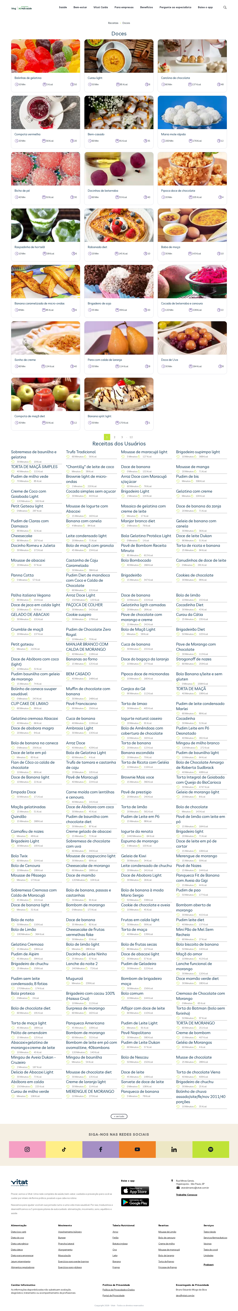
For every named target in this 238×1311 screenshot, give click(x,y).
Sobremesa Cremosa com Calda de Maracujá (34, 892)
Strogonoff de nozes (193, 658)
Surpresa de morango (85, 1008)
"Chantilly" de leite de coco (90, 466)
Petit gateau (22, 644)
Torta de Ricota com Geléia (145, 762)
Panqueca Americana (85, 1022)
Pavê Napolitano (136, 1032)
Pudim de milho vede (29, 476)
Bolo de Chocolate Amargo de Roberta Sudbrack (200, 765)
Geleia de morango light (197, 791)
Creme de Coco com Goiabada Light (28, 494)
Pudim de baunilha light (197, 752)
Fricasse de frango (167, 1267)
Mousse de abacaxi (28, 560)
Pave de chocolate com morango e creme (141, 617)
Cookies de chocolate (194, 575)
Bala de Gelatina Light (86, 752)
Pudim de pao (188, 889)
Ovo (115, 1249)
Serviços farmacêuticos (215, 1237)
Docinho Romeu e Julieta (33, 545)
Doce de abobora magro (32, 727)
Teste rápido (210, 1231)
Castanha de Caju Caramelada (82, 563)
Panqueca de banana (140, 1091)
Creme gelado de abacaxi (88, 831)
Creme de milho (166, 1243)
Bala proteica (23, 993)
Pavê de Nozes (188, 865)
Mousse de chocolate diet (89, 1071)
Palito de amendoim (29, 1032)
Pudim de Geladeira (138, 963)
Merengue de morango (196, 855)
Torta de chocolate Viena (198, 1071)
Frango (116, 1267)
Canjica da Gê (133, 688)
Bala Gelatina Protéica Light (146, 535)
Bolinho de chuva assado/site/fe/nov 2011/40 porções (200, 1096)
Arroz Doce (75, 742)
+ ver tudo (119, 1116)
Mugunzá (74, 978)
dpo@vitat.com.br (185, 1295)
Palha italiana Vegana (31, 595)
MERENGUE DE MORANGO (90, 1091)
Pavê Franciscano (81, 703)
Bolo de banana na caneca (34, 742)
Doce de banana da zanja (198, 505)
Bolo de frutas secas (139, 944)
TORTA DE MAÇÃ (191, 688)
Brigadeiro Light (135, 491)
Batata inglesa (120, 1243)
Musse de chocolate (194, 1057)
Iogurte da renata (137, 831)
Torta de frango (166, 1261)
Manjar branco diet (138, 520)
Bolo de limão (188, 595)
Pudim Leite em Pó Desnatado (192, 730)
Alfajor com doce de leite (143, 1008)
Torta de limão (134, 806)
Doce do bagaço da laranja (145, 658)
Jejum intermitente (20, 1261)
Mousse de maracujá (169, 1249)
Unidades (208, 1255)
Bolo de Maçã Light (138, 629)
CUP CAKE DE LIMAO (29, 703)
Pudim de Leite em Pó (140, 816)
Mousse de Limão (167, 1231)
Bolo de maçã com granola (90, 545)
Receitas (113, 23)
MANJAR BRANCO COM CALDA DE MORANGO (87, 647)
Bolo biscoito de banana (197, 944)
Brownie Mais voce (137, 777)
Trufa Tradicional (81, 451)
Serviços (209, 1225)
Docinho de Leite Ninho (86, 953)
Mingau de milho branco (197, 742)
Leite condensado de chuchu (146, 865)
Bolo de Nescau (134, 1057)
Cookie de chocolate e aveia (145, 904)
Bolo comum (132, 993)
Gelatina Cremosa (27, 944)
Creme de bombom (193, 1032)
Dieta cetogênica (19, 1243)
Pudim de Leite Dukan (140, 1042)
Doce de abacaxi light (140, 953)
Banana (117, 1261)
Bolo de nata (22, 919)
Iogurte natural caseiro (141, 718)
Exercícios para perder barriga (73, 1261)
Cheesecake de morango (88, 865)
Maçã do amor (189, 953)
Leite (115, 1255)
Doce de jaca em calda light (35, 604)
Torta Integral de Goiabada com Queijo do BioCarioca (200, 780)
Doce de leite (132, 1071)
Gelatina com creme (194, 491)
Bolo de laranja (166, 1255)
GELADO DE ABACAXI (30, 614)
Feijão (116, 1237)
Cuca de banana (135, 644)
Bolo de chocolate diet (31, 1008)
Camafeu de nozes (27, 831)
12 (131, 437)
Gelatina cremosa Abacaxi (34, 718)
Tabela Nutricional (124, 1225)
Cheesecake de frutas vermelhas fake (85, 932)
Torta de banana (136, 742)
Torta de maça (134, 929)
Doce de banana (135, 466)
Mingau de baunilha (84, 1057)
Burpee (62, 1237)
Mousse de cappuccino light (91, 855)
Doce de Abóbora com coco (90, 806)
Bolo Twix (19, 855)
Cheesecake (21, 535)
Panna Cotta (22, 575)
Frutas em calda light (140, 919)
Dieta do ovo (17, 1237)
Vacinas (207, 1243)
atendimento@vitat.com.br (195, 1187)
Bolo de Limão (23, 929)
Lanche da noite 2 (82, 963)
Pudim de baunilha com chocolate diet (87, 819)
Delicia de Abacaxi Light (32, 1071)
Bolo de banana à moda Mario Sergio (142, 892)
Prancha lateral (66, 1243)
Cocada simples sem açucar (91, 491)
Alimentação (19, 1225)
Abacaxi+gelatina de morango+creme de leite (33, 1045)
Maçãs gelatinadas (28, 806)
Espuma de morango (139, 840)
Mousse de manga (192, 466)
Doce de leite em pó (28, 752)
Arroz (115, 1231)
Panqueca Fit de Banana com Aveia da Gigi (197, 878)
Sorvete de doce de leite (142, 1081)
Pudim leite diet (190, 919)
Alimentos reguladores (22, 1267)
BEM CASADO (78, 673)
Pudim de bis (187, 476)
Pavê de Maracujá (82, 777)
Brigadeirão (131, 575)
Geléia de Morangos (194, 1042)
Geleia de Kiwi (133, 855)
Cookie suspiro (78, 614)
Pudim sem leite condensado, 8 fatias (29, 981)
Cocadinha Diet (189, 604)
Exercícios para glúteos (70, 1267)
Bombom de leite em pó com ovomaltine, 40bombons (91, 1045)
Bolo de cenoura (166, 1237)
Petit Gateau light (27, 505)
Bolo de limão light (82, 944)
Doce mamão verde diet (197, 978)
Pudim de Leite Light (139, 1022)
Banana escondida (137, 752)
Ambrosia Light (79, 727)
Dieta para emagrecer (22, 1255)
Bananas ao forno (81, 658)
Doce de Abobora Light (141, 875)
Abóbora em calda (27, 1081)
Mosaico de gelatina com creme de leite (143, 508)
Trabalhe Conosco (186, 1194)
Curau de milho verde (30, 1091)
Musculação (64, 1255)
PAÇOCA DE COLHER (84, 604)
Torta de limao (134, 703)
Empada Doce (23, 791)
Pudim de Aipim (25, 953)
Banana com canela (84, 520)
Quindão (18, 816)
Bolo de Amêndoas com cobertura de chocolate (142, 730)
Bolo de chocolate (192, 806)
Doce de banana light (30, 904)
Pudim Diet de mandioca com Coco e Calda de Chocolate (88, 580)
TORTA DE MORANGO (195, 1022)
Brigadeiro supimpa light (198, 451)
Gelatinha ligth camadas (143, 604)
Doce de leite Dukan (194, 535)
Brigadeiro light (189, 831)
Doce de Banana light (30, 777)
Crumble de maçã (27, 629)
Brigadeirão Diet (190, 629)
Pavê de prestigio (136, 791)
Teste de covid (211, 1249)
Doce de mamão (80, 875)
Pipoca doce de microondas (145, 673)
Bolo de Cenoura (25, 865)
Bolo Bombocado (136, 560)
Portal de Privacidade (113, 1295)
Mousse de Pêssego (28, 875)
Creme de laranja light (86, 1081)
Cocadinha (185, 718)
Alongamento (65, 1249)
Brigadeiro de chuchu (29, 963)
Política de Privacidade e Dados (119, 1289)
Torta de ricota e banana (198, 545)
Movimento (65, 1225)
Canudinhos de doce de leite (201, 560)
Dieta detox (17, 1249)
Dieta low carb (18, 1231)
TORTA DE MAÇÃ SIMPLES (34, 466)
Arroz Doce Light (80, 595)
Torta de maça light (28, 1022)
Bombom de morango (85, 904)
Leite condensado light (86, 535)
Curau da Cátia (189, 614)
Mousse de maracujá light (144, 451)
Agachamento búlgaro (70, 1231)
